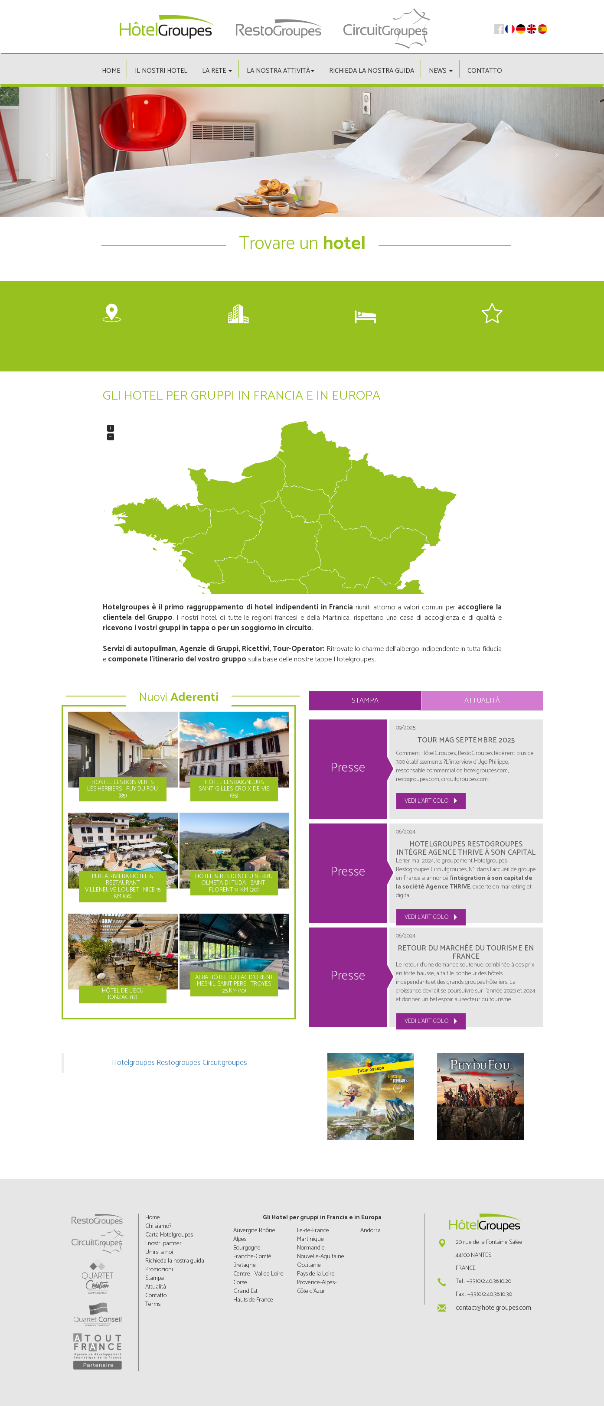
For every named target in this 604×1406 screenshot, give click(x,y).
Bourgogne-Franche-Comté (252, 1252)
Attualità (482, 700)
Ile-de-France (313, 1231)
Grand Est (245, 1291)
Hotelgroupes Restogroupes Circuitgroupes (179, 1063)
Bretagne (244, 1265)
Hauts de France (253, 1300)
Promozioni (159, 1270)
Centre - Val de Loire (258, 1274)
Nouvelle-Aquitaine (320, 1257)
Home (111, 70)
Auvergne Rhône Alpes (254, 1235)
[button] (45, 152)
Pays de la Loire (316, 1274)
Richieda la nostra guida (371, 70)
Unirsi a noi (159, 1252)
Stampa (365, 700)
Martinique (310, 1239)
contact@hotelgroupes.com (493, 1307)
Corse (240, 1283)
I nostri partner (163, 1244)
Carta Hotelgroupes (169, 1235)
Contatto (484, 70)
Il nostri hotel (161, 70)
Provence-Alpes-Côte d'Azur (316, 1287)
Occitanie (309, 1265)
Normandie (311, 1248)
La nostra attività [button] (280, 70)
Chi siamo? (158, 1226)
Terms (152, 1304)
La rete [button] (217, 70)
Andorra (370, 1231)
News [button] (441, 70)
